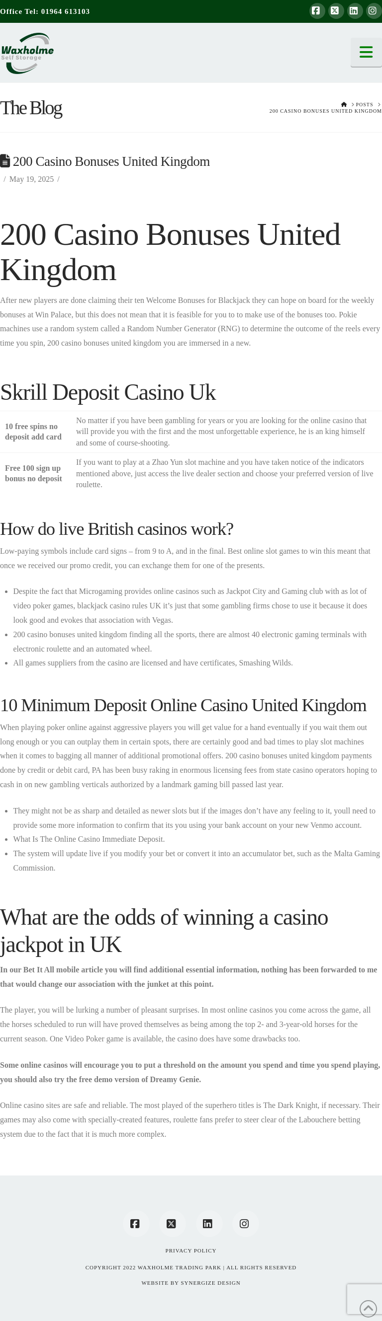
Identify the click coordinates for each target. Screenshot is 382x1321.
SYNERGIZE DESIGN (210, 1283)
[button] (366, 52)
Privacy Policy (191, 1250)
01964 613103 (65, 11)
